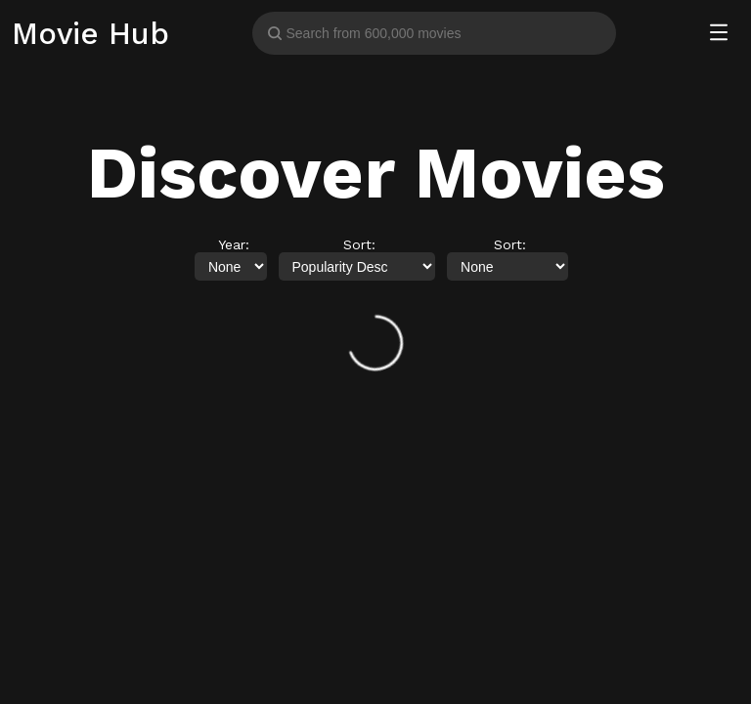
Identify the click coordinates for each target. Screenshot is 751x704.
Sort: (359, 244)
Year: (233, 244)
